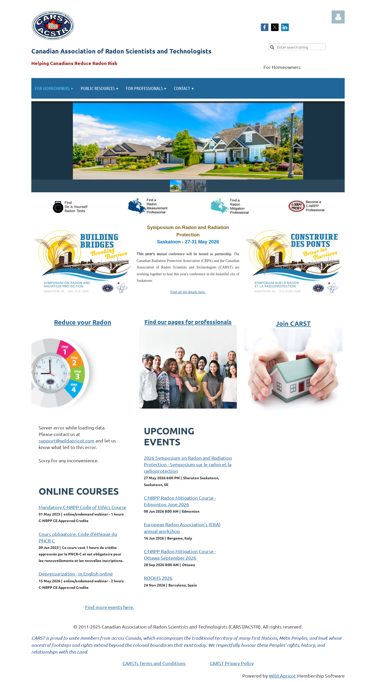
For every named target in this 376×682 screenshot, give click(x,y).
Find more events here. (109, 607)
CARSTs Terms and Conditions (154, 663)
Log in (338, 16)
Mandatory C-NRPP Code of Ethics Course (82, 507)
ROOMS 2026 (158, 578)
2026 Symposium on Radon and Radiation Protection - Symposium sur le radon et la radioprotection (188, 464)
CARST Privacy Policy (232, 663)
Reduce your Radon (82, 322)
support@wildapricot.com (67, 440)
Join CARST (293, 323)
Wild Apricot (282, 675)
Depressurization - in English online (76, 573)
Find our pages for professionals (188, 321)
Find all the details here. (188, 292)
